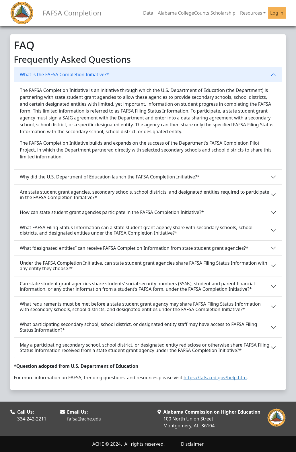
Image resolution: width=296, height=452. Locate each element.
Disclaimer (192, 444)
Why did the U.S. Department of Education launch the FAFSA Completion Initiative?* (109, 177)
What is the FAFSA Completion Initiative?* (64, 74)
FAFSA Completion (71, 12)
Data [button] (148, 13)
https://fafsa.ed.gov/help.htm (215, 377)
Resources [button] (251, 13)
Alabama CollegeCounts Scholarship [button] (196, 13)
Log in (276, 13)
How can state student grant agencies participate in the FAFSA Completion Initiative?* (112, 212)
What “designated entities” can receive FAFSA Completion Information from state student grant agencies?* (134, 248)
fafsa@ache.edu (84, 419)
